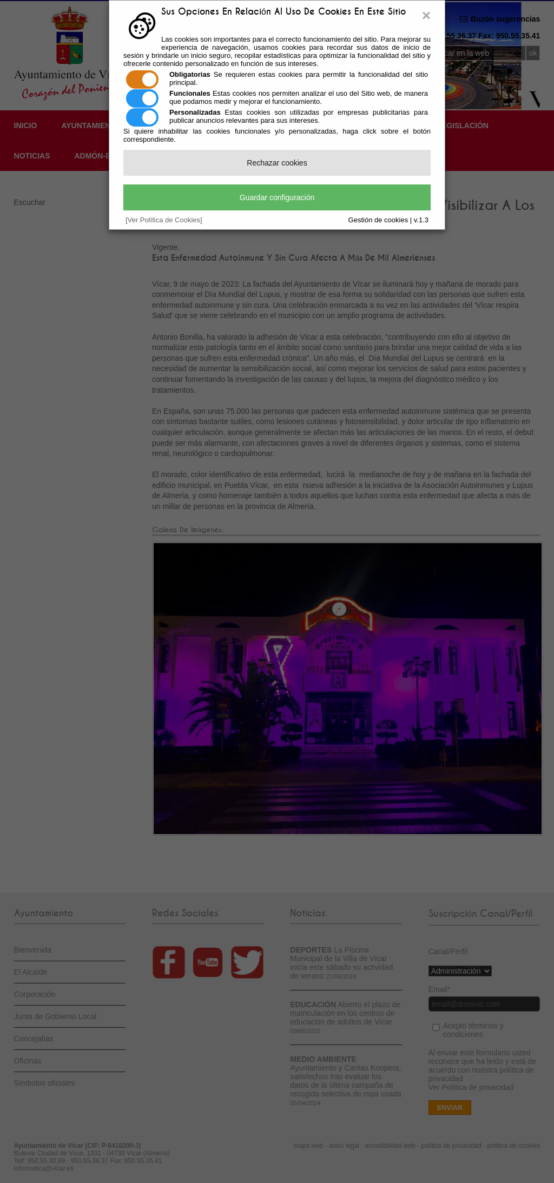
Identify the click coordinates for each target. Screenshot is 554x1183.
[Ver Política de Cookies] (164, 220)
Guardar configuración (277, 197)
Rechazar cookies (277, 162)
